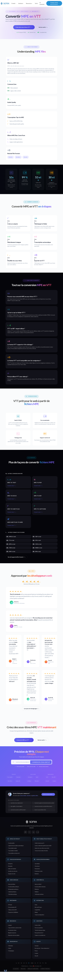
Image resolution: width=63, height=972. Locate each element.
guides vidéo (35, 795)
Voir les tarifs (43, 27)
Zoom (36, 905)
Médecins (37, 889)
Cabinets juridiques (12, 892)
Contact (36, 953)
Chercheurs (37, 866)
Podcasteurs (37, 869)
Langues (10, 925)
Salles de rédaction (12, 869)
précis (49, 826)
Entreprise (10, 864)
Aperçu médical (38, 884)
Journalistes (37, 864)
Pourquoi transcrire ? (39, 933)
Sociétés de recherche (12, 871)
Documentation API (12, 907)
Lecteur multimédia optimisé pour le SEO (43, 846)
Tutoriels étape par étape (40, 930)
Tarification (10, 946)
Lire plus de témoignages (31, 708)
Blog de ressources (12, 933)
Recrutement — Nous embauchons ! (42, 948)
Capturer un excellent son (40, 935)
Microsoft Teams (38, 907)
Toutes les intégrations (39, 915)
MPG (11, 157)
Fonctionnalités (11, 843)
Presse (36, 951)
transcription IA (28, 826)
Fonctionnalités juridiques (13, 887)
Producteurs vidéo (38, 871)
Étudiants (37, 874)
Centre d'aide (23, 795)
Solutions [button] (20, 3)
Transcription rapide (12, 848)
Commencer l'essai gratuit (41, 762)
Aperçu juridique (11, 884)
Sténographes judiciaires (13, 889)
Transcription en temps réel (14, 853)
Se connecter (42, 3)
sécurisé (31, 828)
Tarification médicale (39, 894)
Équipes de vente (11, 874)
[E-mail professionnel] (22, 762)
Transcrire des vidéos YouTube (41, 851)
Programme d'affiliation (13, 912)
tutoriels (29, 795)
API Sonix (10, 905)
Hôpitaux (36, 892)
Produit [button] (13, 3)
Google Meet (37, 910)
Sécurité (36, 956)
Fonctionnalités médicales (40, 887)
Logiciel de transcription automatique (16, 846)
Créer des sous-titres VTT (24, 27)
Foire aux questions (39, 928)
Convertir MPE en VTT (24, 740)
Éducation (10, 866)
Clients (9, 948)
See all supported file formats (16, 557)
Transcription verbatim (13, 851)
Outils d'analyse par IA (39, 843)
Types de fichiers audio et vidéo (14, 928)
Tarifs (36, 3)
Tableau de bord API (12, 910)
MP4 (25, 157)
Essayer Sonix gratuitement (54, 3)
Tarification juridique (12, 894)
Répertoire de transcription (13, 935)
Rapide (46, 826)
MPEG (18, 157)
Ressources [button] (29, 3)
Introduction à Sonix (12, 930)
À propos (36, 946)
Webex (36, 912)
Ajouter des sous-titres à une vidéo (42, 848)
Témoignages (11, 951)
